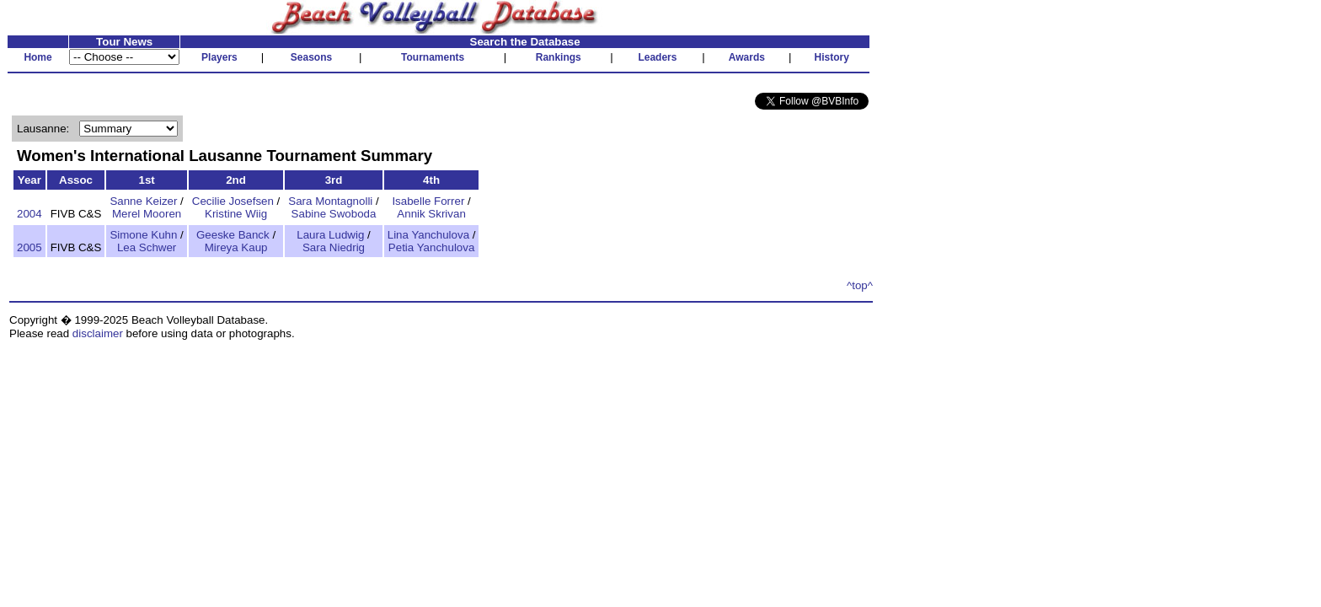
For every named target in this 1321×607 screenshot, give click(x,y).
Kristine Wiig (236, 213)
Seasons (311, 57)
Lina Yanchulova (428, 234)
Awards (747, 57)
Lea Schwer (146, 247)
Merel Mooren (146, 213)
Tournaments (432, 57)
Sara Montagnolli (330, 201)
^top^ (860, 285)
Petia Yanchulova (431, 247)
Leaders (657, 57)
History (832, 57)
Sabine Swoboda (334, 213)
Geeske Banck (233, 234)
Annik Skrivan (431, 213)
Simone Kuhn (143, 234)
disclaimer (97, 333)
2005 (29, 247)
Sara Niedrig (333, 247)
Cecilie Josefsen (233, 201)
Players (219, 57)
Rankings (558, 57)
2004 (29, 213)
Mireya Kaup (236, 247)
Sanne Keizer (143, 201)
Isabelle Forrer (428, 201)
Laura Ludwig (330, 234)
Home (37, 57)
